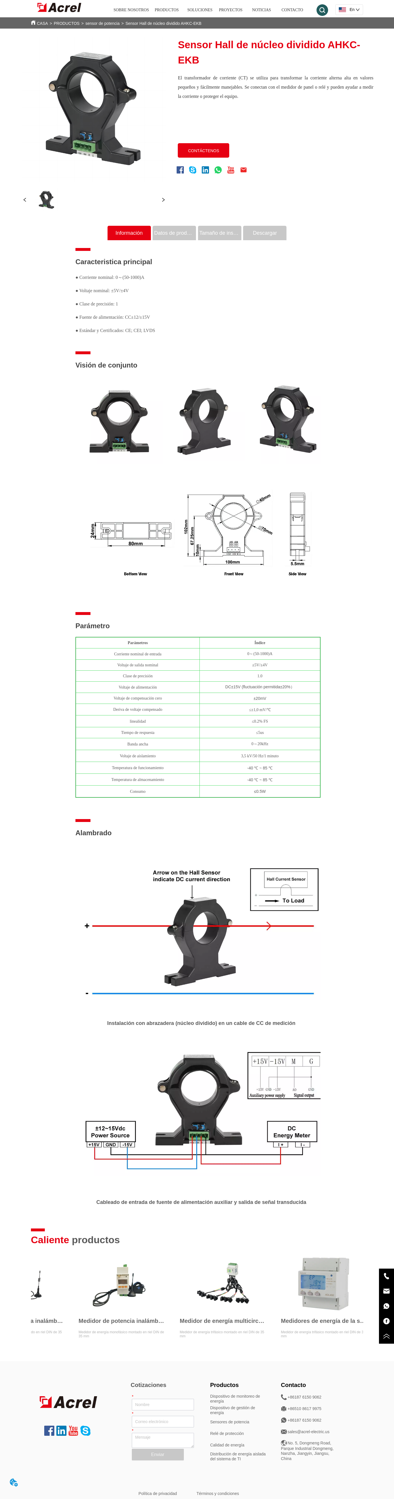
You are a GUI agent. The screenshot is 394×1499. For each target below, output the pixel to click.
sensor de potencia (102, 23)
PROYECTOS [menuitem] (230, 10)
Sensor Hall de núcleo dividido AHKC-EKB (163, 23)
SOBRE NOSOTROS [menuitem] (131, 10)
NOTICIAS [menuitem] (261, 10)
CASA (42, 23)
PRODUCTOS (66, 23)
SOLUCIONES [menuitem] (199, 10)
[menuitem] (166, 10)
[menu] (211, 10)
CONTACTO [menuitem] (292, 10)
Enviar (157, 1454)
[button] (166, 10)
